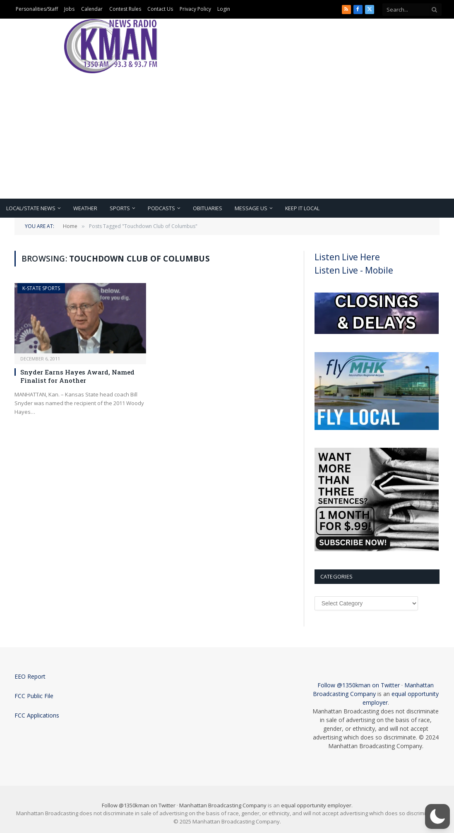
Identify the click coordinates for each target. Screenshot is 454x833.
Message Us (251, 208)
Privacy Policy (195, 8)
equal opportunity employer (316, 805)
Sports (120, 208)
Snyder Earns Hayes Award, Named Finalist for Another (77, 376)
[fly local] (377, 428)
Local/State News (30, 208)
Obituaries (207, 208)
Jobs (69, 8)
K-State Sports (41, 288)
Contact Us (160, 8)
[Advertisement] (227, 136)
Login (223, 8)
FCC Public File (33, 696)
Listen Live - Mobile (354, 270)
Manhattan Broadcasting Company (223, 805)
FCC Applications (36, 715)
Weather (85, 208)
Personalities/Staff (37, 8)
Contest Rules (125, 8)
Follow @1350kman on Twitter (358, 685)
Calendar (92, 8)
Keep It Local (302, 208)
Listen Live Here (347, 257)
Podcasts (161, 208)
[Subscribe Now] (377, 549)
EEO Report (30, 676)
